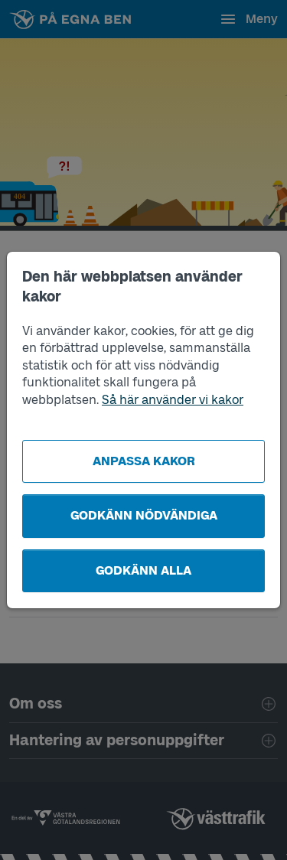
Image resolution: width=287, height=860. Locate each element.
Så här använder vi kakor (172, 400)
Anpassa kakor (144, 461)
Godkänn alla (143, 570)
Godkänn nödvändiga (143, 515)
